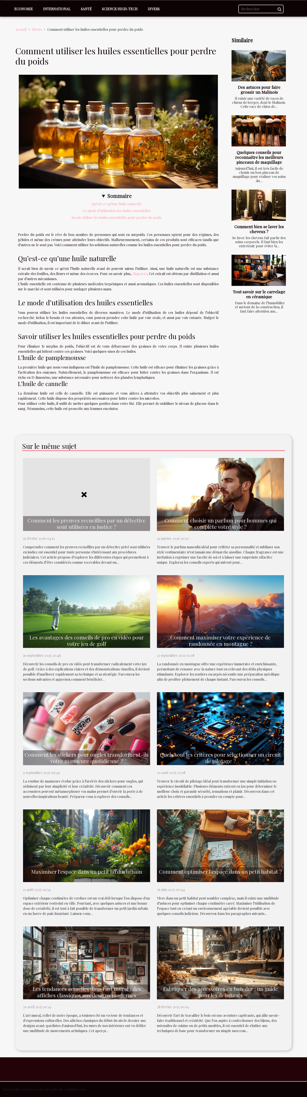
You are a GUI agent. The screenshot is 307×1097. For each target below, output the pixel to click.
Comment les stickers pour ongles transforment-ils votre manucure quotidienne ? (87, 757)
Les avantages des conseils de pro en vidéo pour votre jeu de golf (86, 640)
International (57, 9)
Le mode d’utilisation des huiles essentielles (116, 210)
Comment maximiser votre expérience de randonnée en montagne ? (220, 640)
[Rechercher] (261, 9)
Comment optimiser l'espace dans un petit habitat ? (220, 871)
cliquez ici (139, 273)
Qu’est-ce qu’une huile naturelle (117, 204)
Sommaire (119, 195)
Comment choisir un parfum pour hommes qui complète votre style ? (221, 523)
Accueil (20, 29)
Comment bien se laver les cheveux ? (259, 229)
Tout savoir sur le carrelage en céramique (259, 294)
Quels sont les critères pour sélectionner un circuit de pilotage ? (220, 757)
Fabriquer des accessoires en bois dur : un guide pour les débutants (220, 992)
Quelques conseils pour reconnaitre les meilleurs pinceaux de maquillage (259, 157)
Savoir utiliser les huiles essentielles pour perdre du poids (117, 217)
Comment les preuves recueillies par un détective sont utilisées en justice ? (87, 523)
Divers (154, 9)
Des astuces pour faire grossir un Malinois (259, 89)
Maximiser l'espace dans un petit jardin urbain (86, 871)
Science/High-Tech (120, 9)
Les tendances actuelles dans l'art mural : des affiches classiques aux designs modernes (87, 992)
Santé (86, 9)
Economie (23, 9)
